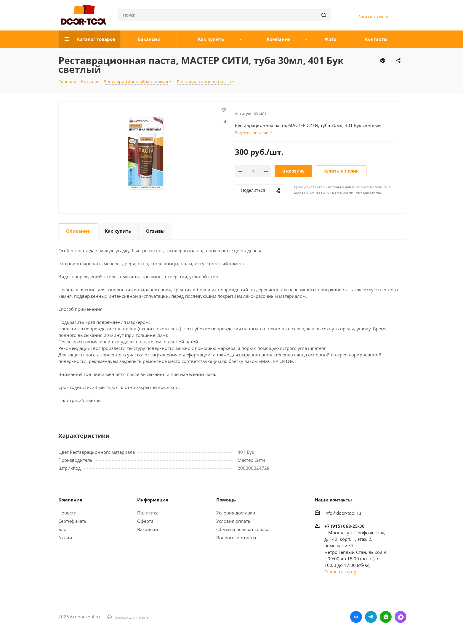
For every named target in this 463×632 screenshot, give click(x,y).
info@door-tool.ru (342, 513)
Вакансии (147, 529)
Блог (63, 529)
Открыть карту (340, 572)
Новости (67, 513)
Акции (65, 538)
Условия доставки (235, 513)
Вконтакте (356, 617)
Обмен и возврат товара (243, 529)
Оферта (145, 521)
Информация (152, 500)
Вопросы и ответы (236, 538)
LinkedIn (400, 617)
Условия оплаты (233, 521)
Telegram (371, 617)
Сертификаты (73, 521)
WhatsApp (386, 617)
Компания (70, 500)
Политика (147, 513)
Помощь (226, 500)
